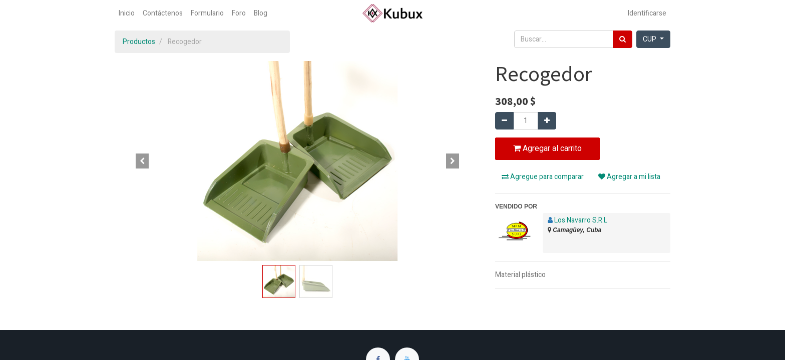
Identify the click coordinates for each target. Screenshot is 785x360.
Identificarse (647, 13)
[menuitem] (127, 13)
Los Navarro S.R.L (580, 220)
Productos (139, 41)
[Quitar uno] (504, 121)
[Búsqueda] (622, 39)
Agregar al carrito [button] (547, 148)
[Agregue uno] (547, 121)
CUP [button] (650, 39)
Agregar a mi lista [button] (629, 177)
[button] (142, 161)
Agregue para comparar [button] (543, 177)
